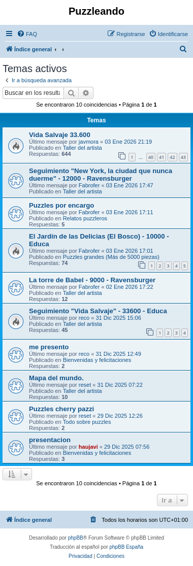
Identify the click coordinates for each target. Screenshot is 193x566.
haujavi (88, 447)
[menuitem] (27, 34)
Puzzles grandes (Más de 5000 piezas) (111, 257)
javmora (89, 142)
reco (84, 318)
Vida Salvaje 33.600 (59, 135)
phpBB (75, 538)
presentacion (50, 440)
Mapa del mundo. (56, 378)
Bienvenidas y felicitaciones (97, 360)
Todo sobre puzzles (87, 422)
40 (150, 157)
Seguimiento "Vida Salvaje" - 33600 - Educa (98, 311)
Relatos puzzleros (85, 218)
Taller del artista (82, 148)
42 (172, 157)
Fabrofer (89, 185)
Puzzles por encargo (61, 205)
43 (183, 157)
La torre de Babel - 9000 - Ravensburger (92, 280)
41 (161, 157)
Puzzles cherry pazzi (61, 409)
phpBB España (126, 547)
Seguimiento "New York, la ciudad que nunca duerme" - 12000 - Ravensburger (100, 174)
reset (85, 385)
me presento (49, 347)
